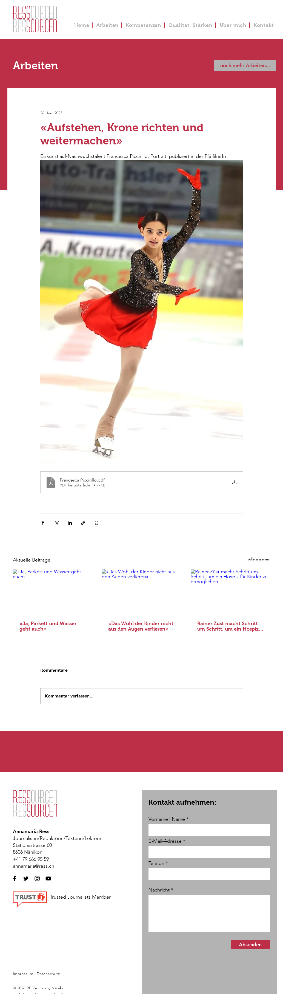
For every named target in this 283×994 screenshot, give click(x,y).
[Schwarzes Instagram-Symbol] (37, 878)
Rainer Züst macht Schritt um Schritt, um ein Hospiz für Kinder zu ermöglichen (228, 626)
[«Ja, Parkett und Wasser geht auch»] (53, 591)
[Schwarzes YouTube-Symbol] (48, 878)
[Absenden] (250, 944)
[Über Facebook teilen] (42, 522)
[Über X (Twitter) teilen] (56, 522)
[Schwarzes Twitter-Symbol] (25, 878)
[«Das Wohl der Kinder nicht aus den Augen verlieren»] (141, 591)
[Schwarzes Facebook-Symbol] (14, 878)
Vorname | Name (166, 819)
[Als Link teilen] (83, 522)
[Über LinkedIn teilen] (69, 522)
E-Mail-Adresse (165, 841)
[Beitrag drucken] (96, 522)
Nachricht (159, 889)
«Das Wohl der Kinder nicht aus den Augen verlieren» (140, 626)
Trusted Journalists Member (80, 897)
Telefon (156, 863)
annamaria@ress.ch (33, 866)
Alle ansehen (259, 559)
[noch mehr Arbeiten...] (245, 65)
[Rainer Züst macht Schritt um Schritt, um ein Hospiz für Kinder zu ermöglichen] (230, 591)
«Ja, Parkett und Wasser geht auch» (47, 626)
